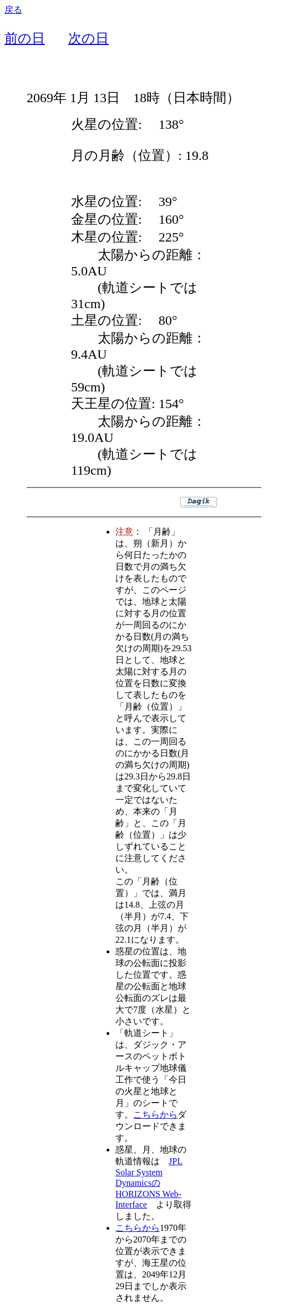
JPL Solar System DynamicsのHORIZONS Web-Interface (149, 1182)
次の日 (88, 38)
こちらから (155, 1114)
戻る (13, 9)
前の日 (24, 38)
